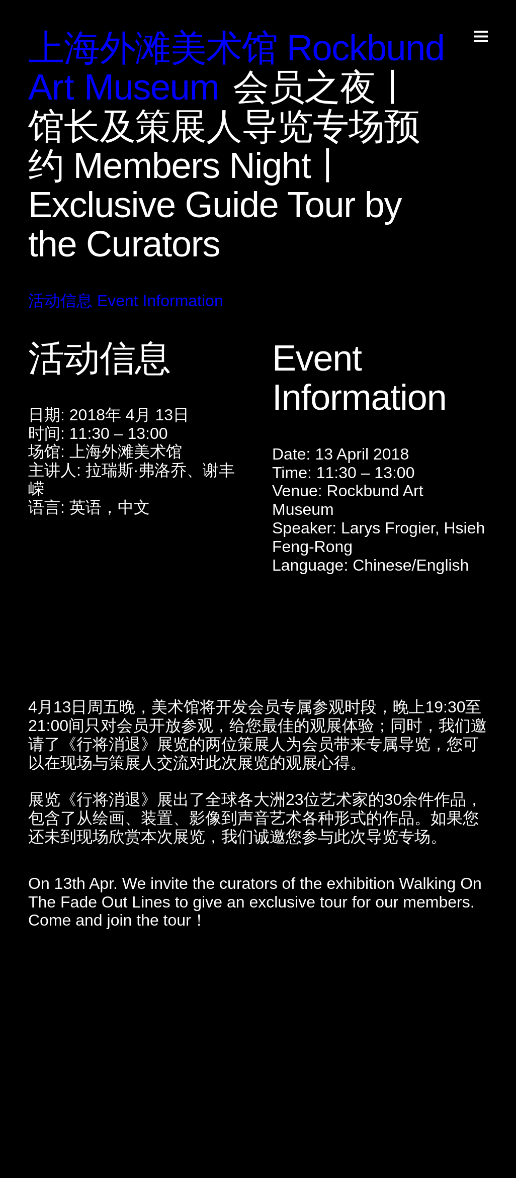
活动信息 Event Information (125, 301)
